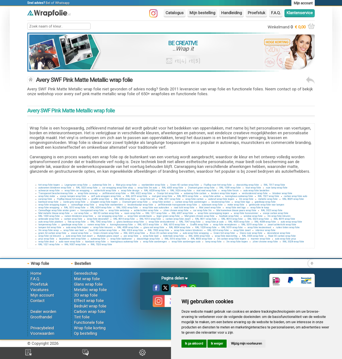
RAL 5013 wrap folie (75, 207)
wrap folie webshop (119, 210)
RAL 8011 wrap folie (206, 218)
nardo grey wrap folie (74, 201)
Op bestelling (85, 333)
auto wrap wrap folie (291, 221)
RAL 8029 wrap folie (293, 199)
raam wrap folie (132, 213)
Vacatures (39, 289)
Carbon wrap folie (90, 311)
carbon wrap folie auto (295, 196)
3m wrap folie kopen (237, 241)
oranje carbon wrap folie (275, 213)
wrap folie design (130, 190)
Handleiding (231, 12)
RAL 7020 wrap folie (101, 244)
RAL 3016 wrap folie (175, 238)
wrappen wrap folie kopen (104, 201)
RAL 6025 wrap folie (134, 233)
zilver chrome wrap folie (265, 241)
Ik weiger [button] (217, 343)
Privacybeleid (42, 328)
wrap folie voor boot (73, 230)
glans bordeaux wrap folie (130, 221)
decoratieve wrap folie (278, 233)
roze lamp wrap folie (276, 187)
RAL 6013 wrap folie (148, 224)
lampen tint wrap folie (49, 227)
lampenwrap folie (47, 224)
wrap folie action (212, 196)
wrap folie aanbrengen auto (186, 241)
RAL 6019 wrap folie (136, 196)
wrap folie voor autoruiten (156, 207)
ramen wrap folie (96, 224)
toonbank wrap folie (95, 241)
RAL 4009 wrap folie (128, 227)
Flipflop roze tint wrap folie (218, 184)
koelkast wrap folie (48, 201)
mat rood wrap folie (207, 190)
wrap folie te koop (259, 207)
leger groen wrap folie (168, 216)
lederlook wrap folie (173, 236)
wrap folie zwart (242, 230)
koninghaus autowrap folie (239, 196)
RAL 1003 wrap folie (49, 216)
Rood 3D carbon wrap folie (282, 236)
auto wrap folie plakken (50, 221)
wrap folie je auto (214, 221)
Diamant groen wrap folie (201, 187)
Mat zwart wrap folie (210, 207)
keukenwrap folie (221, 201)
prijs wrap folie (46, 238)
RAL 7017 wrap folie (274, 184)
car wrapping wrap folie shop (117, 187)
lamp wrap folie (213, 241)
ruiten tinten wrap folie (288, 227)
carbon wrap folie (73, 218)
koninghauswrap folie (121, 224)
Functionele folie (89, 322)
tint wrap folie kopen (49, 184)
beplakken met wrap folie (72, 238)
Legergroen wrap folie (76, 184)
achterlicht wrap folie (105, 190)
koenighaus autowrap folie (124, 241)
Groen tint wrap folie (224, 233)
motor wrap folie (235, 204)
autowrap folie (98, 238)
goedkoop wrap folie (265, 201)
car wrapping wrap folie (110, 216)
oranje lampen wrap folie (73, 196)
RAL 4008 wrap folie (265, 221)
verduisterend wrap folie (255, 193)
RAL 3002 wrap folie (127, 207)
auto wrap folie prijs (285, 238)
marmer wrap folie (260, 238)
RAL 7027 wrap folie (268, 196)
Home (35, 273)
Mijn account (42, 295)
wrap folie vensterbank (140, 216)
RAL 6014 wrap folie (218, 230)
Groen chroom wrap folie (106, 233)
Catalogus (175, 12)
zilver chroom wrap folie (175, 210)
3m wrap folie (246, 199)
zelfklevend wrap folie (114, 193)
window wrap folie (253, 216)
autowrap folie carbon (195, 193)
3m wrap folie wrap (48, 230)
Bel (48, 3)
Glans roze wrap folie (251, 233)
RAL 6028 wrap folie (155, 190)
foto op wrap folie (77, 221)
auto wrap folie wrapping (196, 233)
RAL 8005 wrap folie (201, 238)
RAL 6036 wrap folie (124, 199)
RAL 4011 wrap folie (170, 199)
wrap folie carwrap (87, 193)
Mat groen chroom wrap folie (199, 216)
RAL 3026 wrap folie (181, 190)
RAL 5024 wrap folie (258, 218)
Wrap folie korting (90, 328)
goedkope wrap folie (72, 224)
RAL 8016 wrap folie (187, 196)
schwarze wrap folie (49, 190)
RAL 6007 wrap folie (182, 213)
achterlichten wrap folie (146, 210)
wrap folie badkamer (121, 238)
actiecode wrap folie (48, 218)
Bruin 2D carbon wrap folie (164, 233)
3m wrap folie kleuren (279, 216)
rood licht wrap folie (184, 207)
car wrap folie (81, 213)
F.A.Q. (276, 12)
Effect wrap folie (89, 300)
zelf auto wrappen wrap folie (106, 196)
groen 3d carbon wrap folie (52, 233)
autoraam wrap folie (212, 204)
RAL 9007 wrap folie (75, 244)
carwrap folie (45, 199)
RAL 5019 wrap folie (252, 224)
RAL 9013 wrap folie (150, 218)
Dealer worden (43, 311)
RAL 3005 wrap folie (252, 236)
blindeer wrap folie (282, 193)
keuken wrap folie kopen (224, 193)
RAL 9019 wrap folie (232, 227)
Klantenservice (299, 12)
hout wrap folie (253, 187)
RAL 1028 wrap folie (206, 227)
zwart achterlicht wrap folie (282, 224)
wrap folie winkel (161, 201)
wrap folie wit (147, 199)
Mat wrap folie (87, 278)
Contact (37, 300)
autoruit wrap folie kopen (221, 199)
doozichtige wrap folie (148, 238)
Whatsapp (62, 3)
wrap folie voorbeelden (111, 204)
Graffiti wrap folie (199, 224)
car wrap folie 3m (202, 210)
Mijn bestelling (202, 12)
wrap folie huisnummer (246, 213)
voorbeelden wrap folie (153, 184)
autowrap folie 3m (101, 184)
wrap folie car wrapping (77, 190)
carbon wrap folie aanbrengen (191, 201)
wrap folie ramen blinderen (188, 230)
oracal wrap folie (80, 233)
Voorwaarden (42, 333)
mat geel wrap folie (162, 196)
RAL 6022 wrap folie (141, 193)
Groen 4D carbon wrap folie (184, 184)
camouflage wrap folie (82, 204)
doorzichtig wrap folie (247, 184)
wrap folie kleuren (103, 227)
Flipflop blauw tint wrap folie (72, 199)
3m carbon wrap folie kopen (231, 238)
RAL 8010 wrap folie (232, 218)
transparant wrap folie (92, 210)
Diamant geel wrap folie (135, 201)
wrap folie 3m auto (147, 187)
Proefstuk (256, 12)
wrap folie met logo (236, 207)
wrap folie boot (150, 236)
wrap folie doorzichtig (226, 236)
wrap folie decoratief (98, 218)
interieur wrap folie (265, 230)
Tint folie (82, 317)
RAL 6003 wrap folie (172, 187)
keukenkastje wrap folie (140, 204)
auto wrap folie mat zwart (79, 236)
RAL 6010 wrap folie (174, 224)
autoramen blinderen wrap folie (54, 187)
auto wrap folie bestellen (256, 190)
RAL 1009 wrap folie (230, 187)
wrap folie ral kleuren (49, 236)
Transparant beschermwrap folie (55, 193)
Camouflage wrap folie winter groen (57, 210)
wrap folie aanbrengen (155, 241)
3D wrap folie (86, 295)
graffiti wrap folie (100, 199)
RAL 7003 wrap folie (158, 230)
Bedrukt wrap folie (90, 306)
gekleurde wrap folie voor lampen (266, 204)
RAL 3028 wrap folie (293, 241)
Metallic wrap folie (90, 289)
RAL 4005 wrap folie (239, 221)
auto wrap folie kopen (77, 227)
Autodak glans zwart (108, 236)
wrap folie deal (46, 241)
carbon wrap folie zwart (178, 218)
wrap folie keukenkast (259, 227)
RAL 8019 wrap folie (284, 218)
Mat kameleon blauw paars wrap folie (236, 210)
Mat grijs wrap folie (126, 184)
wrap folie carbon (194, 199)
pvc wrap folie (131, 236)
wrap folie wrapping (48, 207)
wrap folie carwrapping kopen (213, 213)
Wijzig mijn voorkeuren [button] (246, 343)
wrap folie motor (46, 196)
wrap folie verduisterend (161, 221)
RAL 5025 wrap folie (86, 187)
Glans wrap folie (88, 284)
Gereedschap (85, 273)
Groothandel (41, 317)
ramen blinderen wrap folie (79, 216)
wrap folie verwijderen (225, 224)
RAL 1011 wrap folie (156, 213)
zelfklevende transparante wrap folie (177, 204)
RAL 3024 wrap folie (132, 230)
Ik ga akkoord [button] (194, 343)
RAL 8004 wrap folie (179, 227)
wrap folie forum (230, 190)
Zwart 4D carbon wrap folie (102, 230)
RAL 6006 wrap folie (199, 236)
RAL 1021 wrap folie (49, 244)
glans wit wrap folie (154, 227)
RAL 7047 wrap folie (190, 221)
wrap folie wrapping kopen (52, 204)
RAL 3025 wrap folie (271, 210)
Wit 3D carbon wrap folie (106, 213)
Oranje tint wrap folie (168, 193)
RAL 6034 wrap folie (101, 207)
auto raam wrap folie (69, 241)
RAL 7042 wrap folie (101, 221)
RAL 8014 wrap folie (124, 218)
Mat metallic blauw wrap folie (54, 213)
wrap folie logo (242, 201)
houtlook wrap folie (229, 216)
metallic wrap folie (268, 199)
